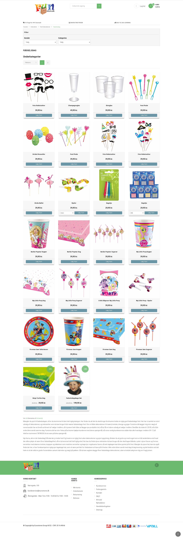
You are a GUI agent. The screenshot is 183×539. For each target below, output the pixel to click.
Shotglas (109, 114)
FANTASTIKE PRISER (76, 31)
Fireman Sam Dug (109, 358)
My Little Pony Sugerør (74, 309)
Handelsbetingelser (96, 515)
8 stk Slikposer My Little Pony (109, 309)
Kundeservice (96, 495)
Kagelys (109, 212)
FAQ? (96, 505)
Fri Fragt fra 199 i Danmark (32, 31)
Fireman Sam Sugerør (144, 358)
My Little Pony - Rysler (144, 309)
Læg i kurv (39, 124)
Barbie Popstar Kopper (39, 260)
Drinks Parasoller (39, 163)
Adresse (76, 507)
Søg (99, 6)
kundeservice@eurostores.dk (38, 500)
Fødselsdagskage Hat (74, 407)
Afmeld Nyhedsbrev (96, 510)
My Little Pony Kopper (144, 260)
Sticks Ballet (38, 212)
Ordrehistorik (77, 500)
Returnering (77, 503)
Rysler (74, 212)
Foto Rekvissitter (39, 114)
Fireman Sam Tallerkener (39, 358)
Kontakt (96, 502)
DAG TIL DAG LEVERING (122, 31)
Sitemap (96, 519)
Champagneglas (74, 114)
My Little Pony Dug (38, 309)
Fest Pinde (144, 114)
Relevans (28, 71)
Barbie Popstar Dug (74, 260)
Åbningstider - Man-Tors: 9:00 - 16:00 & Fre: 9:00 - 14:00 (48, 505)
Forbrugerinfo (96, 498)
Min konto (76, 496)
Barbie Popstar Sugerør (109, 260)
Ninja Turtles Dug (39, 407)
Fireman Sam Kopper (73, 358)
